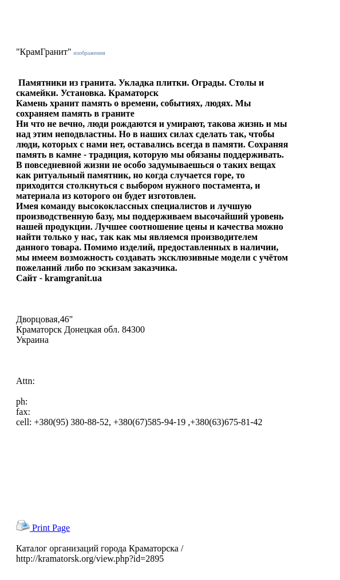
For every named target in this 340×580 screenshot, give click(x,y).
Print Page (43, 528)
